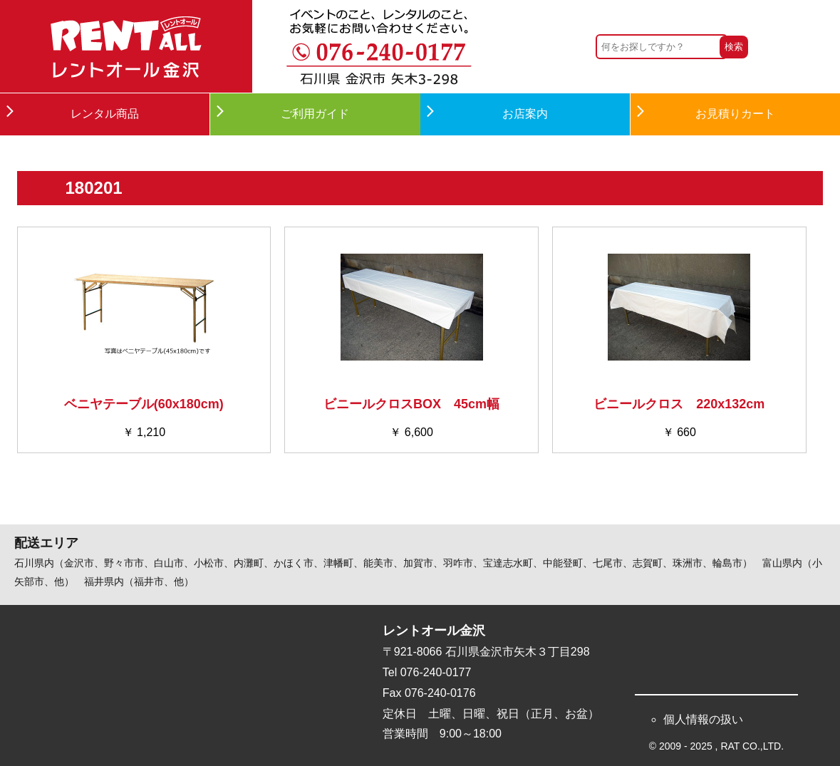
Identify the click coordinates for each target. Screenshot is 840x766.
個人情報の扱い (703, 719)
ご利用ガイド (315, 114)
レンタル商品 (105, 114)
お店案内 (525, 114)
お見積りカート (735, 114)
